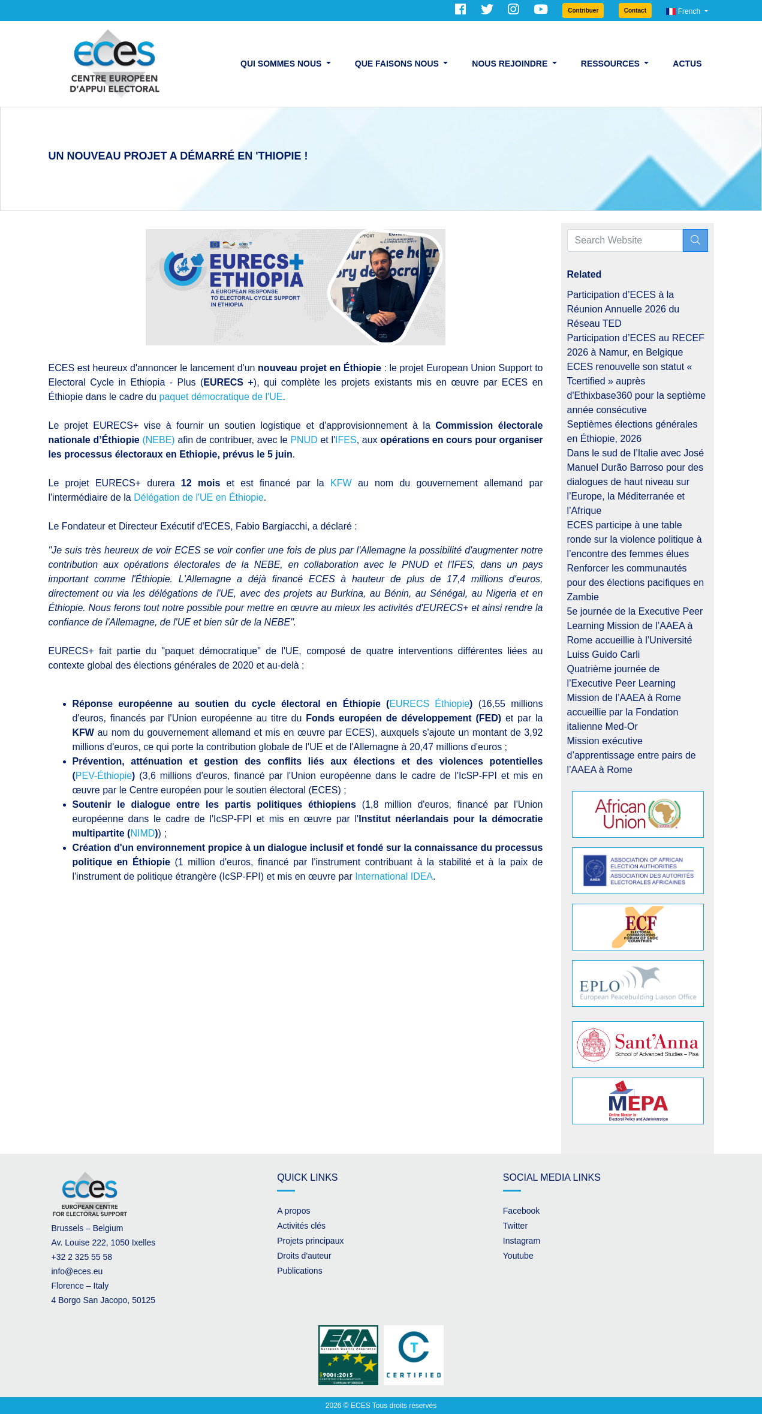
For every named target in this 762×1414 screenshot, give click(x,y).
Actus (687, 63)
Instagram (521, 1240)
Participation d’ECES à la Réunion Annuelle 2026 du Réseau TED (623, 309)
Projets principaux (310, 1240)
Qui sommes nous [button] (282, 63)
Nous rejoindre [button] (511, 63)
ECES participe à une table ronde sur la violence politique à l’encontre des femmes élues (634, 539)
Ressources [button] (611, 63)
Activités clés (301, 1226)
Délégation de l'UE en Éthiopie (199, 497)
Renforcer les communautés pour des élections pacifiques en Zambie (635, 582)
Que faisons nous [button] (398, 63)
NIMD (142, 833)
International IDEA (394, 876)
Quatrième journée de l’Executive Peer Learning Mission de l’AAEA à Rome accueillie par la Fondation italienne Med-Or (624, 698)
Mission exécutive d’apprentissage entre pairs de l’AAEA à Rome (631, 755)
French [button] (684, 11)
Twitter (515, 1226)
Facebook (521, 1211)
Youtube (518, 1255)
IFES (346, 440)
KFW (341, 483)
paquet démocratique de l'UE (221, 397)
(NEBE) (158, 440)
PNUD (303, 440)
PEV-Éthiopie (104, 776)
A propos (293, 1211)
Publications (300, 1270)
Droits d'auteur (304, 1255)
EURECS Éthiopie (429, 704)
